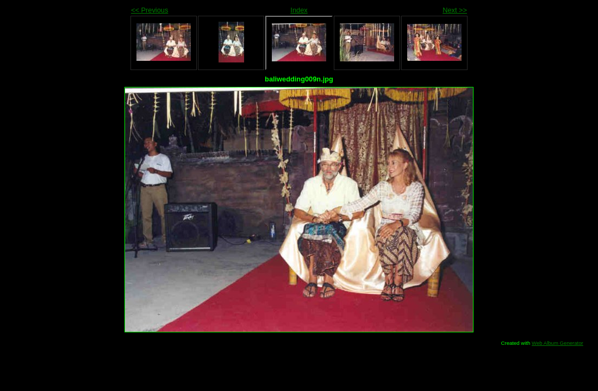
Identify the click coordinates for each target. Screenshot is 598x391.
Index (298, 10)
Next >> (455, 10)
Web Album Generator (557, 343)
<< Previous (149, 10)
